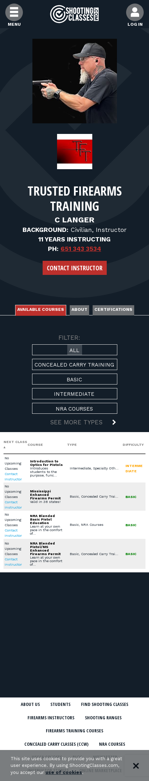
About (79, 309)
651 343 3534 (81, 248)
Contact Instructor (75, 268)
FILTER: (69, 337)
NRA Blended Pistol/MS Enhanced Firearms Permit (45, 548)
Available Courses (40, 309)
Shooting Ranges (103, 717)
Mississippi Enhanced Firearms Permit (45, 494)
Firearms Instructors (50, 717)
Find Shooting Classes (104, 704)
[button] (74, 423)
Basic (74, 379)
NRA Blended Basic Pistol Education (42, 519)
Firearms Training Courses (74, 730)
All (74, 350)
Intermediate (74, 394)
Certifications (113, 309)
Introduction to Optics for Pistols (46, 463)
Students (60, 704)
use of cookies (63, 772)
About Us (30, 704)
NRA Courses (74, 409)
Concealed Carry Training (74, 365)
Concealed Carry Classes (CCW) (56, 744)
